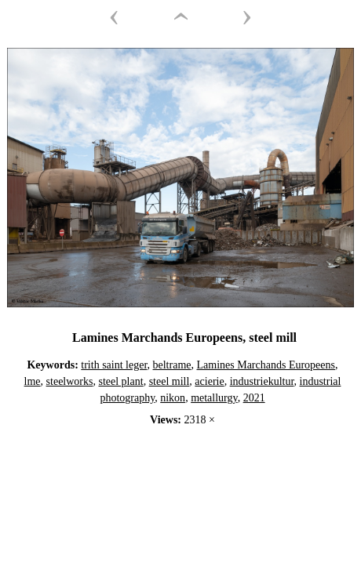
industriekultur (262, 381)
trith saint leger (114, 365)
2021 (254, 398)
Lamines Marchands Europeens (266, 365)
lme (32, 381)
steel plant (120, 381)
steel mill (169, 381)
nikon (172, 398)
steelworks (69, 381)
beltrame (172, 365)
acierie (209, 381)
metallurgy (214, 398)
